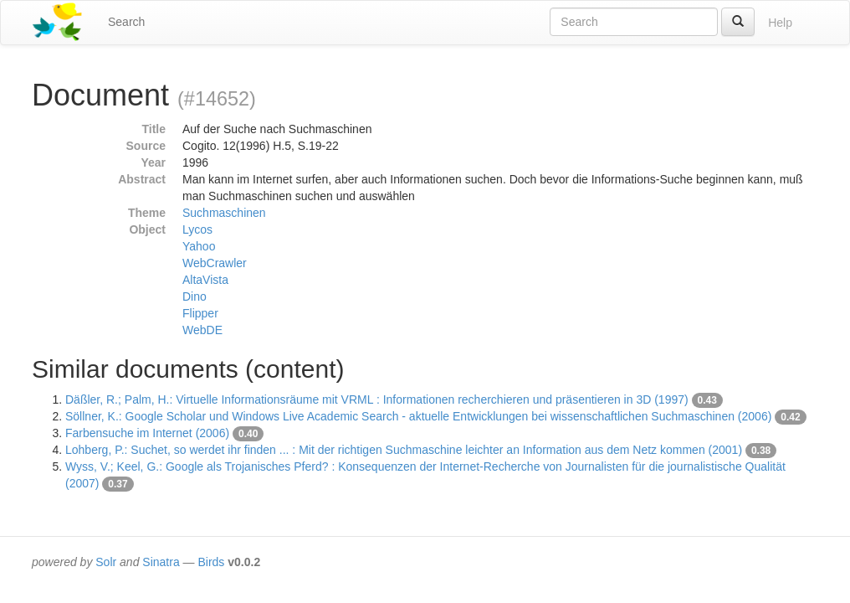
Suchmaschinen (224, 212)
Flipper (200, 313)
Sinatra (160, 562)
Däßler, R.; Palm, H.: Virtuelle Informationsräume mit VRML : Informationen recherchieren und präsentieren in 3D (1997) (377, 399)
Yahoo (198, 246)
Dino (194, 296)
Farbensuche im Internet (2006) (147, 433)
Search (126, 21)
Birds (210, 562)
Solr (105, 562)
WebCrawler (214, 263)
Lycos (197, 229)
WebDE (202, 330)
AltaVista (205, 279)
